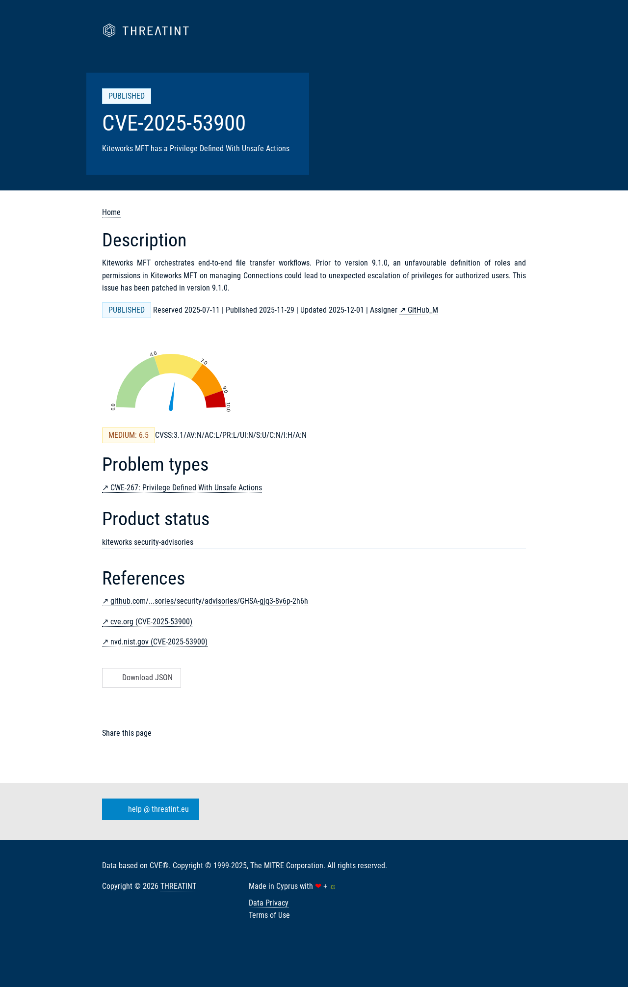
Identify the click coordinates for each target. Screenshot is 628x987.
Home (111, 212)
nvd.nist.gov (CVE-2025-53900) (159, 641)
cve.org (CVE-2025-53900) (151, 621)
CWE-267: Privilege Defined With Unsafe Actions (186, 487)
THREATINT (178, 886)
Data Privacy (268, 902)
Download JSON (140, 677)
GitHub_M (423, 310)
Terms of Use (269, 915)
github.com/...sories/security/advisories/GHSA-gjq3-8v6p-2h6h (209, 601)
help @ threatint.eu (148, 809)
